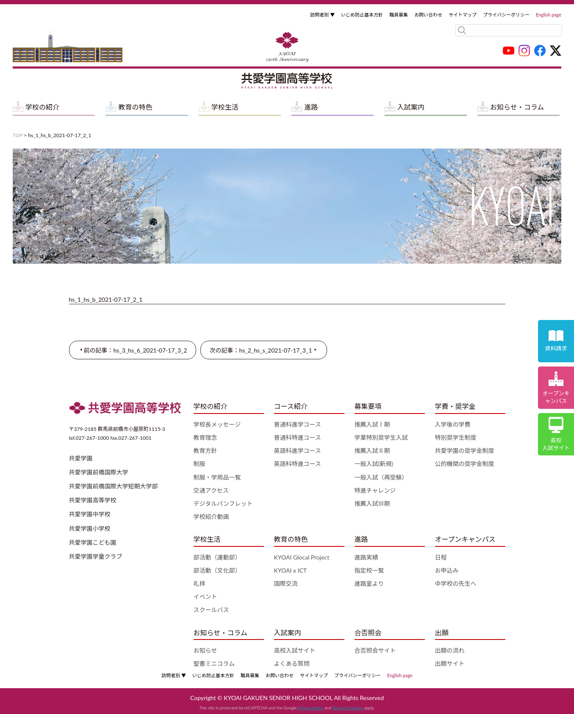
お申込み (447, 570)
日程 (441, 557)
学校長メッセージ (217, 424)
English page (548, 14)
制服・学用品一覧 (217, 477)
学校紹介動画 (211, 516)
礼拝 (199, 583)
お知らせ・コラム (517, 107)
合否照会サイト (375, 650)
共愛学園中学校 (90, 514)
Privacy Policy (310, 707)
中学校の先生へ (456, 583)
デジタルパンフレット (223, 503)
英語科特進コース (297, 463)
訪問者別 (322, 14)
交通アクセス (211, 490)
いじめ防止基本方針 (362, 14)
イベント (205, 596)
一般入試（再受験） (381, 477)
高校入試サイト (295, 650)
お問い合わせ (428, 14)
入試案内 (410, 107)
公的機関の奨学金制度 (464, 463)
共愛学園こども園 (92, 542)
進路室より (369, 583)
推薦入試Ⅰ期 (372, 424)
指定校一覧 (369, 570)
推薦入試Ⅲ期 (372, 503)
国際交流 (286, 583)
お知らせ (205, 650)
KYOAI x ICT (290, 570)
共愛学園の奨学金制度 (464, 450)
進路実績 (366, 557)
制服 (199, 463)
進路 (311, 107)
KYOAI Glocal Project (302, 557)
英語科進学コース (297, 450)
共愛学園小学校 (90, 528)
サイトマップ (463, 14)
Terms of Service (347, 707)
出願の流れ (450, 650)
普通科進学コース (297, 424)
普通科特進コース (297, 437)
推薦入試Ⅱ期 (372, 450)
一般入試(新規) (374, 463)
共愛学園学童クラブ (95, 556)
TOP (17, 135)
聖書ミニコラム (214, 663)
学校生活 (224, 107)
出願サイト (450, 663)
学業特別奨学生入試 (381, 437)
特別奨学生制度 (456, 437)
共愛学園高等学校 (92, 500)
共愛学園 (81, 458)
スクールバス (211, 609)
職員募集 (398, 14)
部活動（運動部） (217, 557)
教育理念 (205, 437)
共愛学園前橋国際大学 (98, 472)
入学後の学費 (453, 424)
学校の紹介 (42, 107)
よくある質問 (292, 663)
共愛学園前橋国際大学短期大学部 (113, 486)
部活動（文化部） (217, 570)
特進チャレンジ (375, 490)
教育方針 (205, 450)
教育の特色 (135, 107)
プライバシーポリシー (506, 14)
